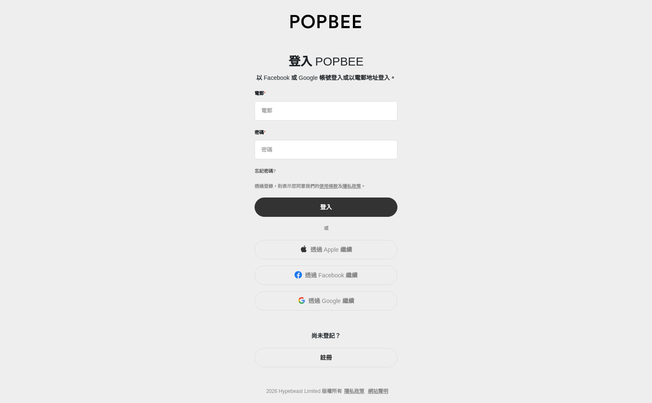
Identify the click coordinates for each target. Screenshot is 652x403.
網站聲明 (378, 391)
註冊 (326, 357)
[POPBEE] (326, 21)
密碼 (259, 132)
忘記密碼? (265, 171)
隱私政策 (351, 186)
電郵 (259, 93)
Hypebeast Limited (299, 391)
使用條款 (328, 186)
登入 (326, 207)
